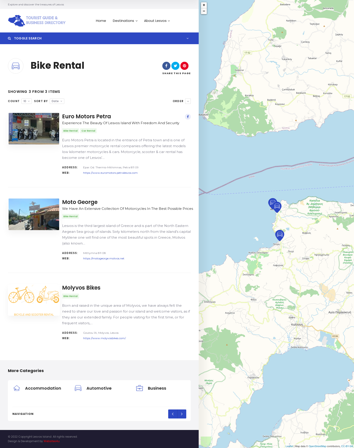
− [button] (204, 11)
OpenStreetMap (317, 446)
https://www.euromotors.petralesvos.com (110, 172)
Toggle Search (25, 38)
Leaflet (289, 446)
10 (24, 101)
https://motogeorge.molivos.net (103, 258)
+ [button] (204, 5)
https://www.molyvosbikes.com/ (104, 338)
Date (55, 101)
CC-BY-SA (347, 446)
